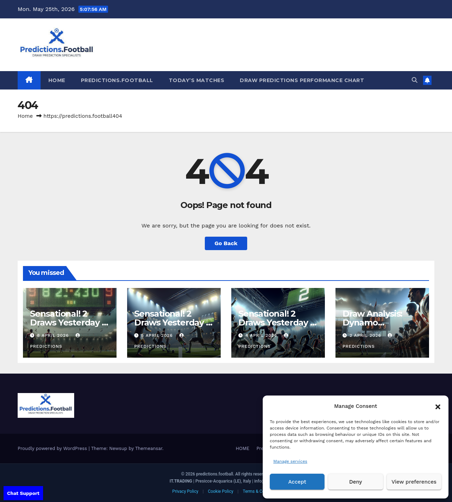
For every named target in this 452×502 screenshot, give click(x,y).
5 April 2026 (157, 335)
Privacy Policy (185, 491)
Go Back (226, 243)
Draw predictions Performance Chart (302, 80)
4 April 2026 (262, 335)
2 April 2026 (366, 335)
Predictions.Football (117, 80)
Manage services (290, 461)
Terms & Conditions (261, 491)
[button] (437, 406)
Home (25, 116)
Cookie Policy (220, 491)
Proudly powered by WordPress (53, 448)
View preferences (414, 482)
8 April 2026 (54, 335)
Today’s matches (197, 80)
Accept (297, 482)
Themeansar (148, 448)
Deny (355, 482)
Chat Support (23, 493)
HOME (56, 80)
